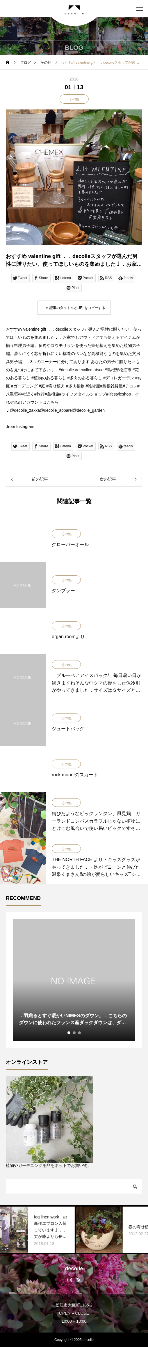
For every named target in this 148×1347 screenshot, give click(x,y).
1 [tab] (69, 1032)
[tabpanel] (74, 980)
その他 (74, 99)
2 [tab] (74, 1032)
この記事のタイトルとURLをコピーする (73, 308)
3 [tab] (79, 1032)
